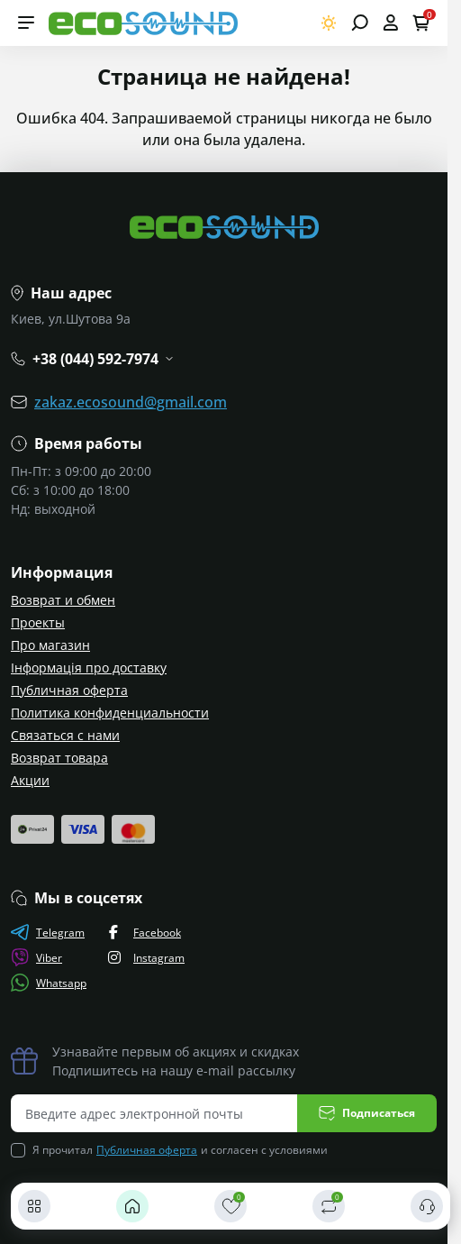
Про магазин (50, 645)
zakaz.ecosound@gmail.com (130, 402)
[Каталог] (34, 1206)
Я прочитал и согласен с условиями (180, 1150)
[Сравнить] (328, 1206)
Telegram (48, 932)
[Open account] (390, 22)
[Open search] (359, 22)
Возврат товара (59, 757)
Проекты (38, 622)
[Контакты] (427, 1206)
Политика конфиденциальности (110, 712)
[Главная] (132, 1206)
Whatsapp (48, 983)
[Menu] (26, 22)
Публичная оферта (69, 690)
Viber (36, 957)
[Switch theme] (329, 23)
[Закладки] (230, 1206)
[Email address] (154, 1113)
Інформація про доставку (89, 667)
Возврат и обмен (63, 599)
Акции (30, 780)
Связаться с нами (65, 735)
